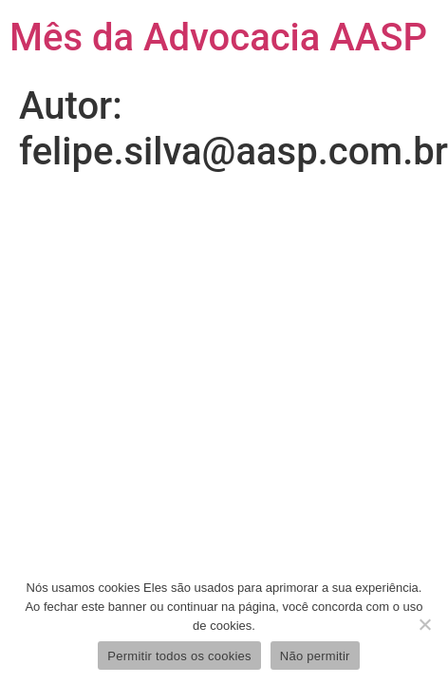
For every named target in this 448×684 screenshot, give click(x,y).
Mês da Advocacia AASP (218, 37)
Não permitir (315, 656)
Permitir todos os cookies (179, 656)
